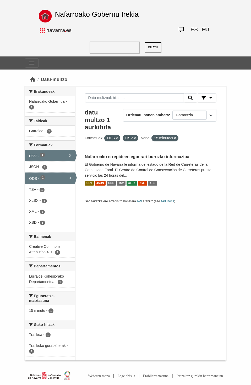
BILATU (153, 47)
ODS (111, 183)
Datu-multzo (54, 79)
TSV (121, 183)
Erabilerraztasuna (155, 376)
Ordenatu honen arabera (147, 115)
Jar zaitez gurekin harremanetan (199, 376)
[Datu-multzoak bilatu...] (134, 98)
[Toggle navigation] (32, 63)
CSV (89, 183)
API (139, 201)
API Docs (167, 201)
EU (205, 29)
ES (194, 29)
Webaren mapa (99, 376)
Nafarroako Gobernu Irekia (97, 14)
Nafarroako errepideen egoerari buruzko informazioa (137, 156)
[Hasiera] (32, 79)
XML (142, 183)
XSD (153, 183)
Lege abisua (126, 376)
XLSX (131, 183)
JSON (100, 183)
